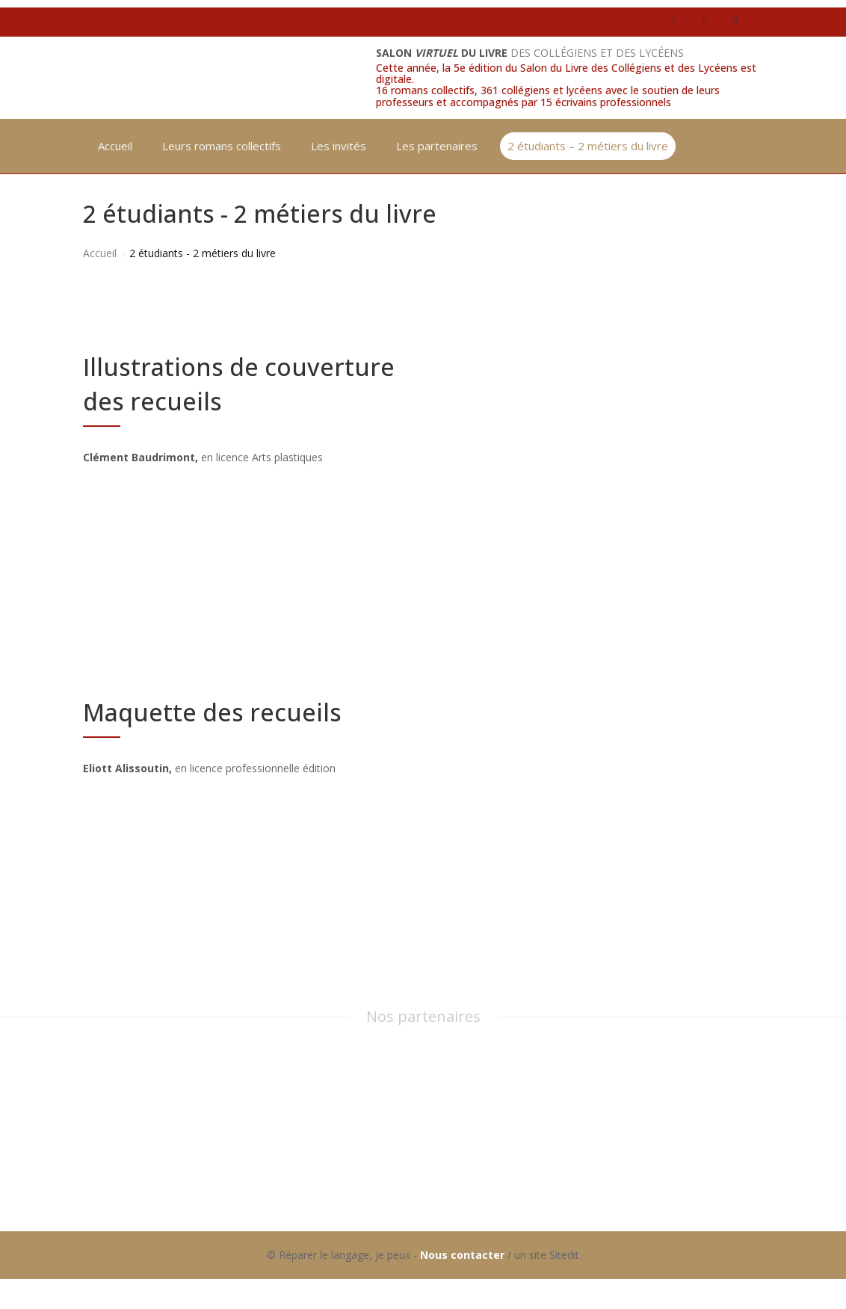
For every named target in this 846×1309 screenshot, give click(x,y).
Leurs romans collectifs (221, 145)
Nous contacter (462, 1255)
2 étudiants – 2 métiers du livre (587, 145)
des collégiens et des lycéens (530, 53)
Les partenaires (437, 145)
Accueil (115, 145)
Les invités (338, 145)
